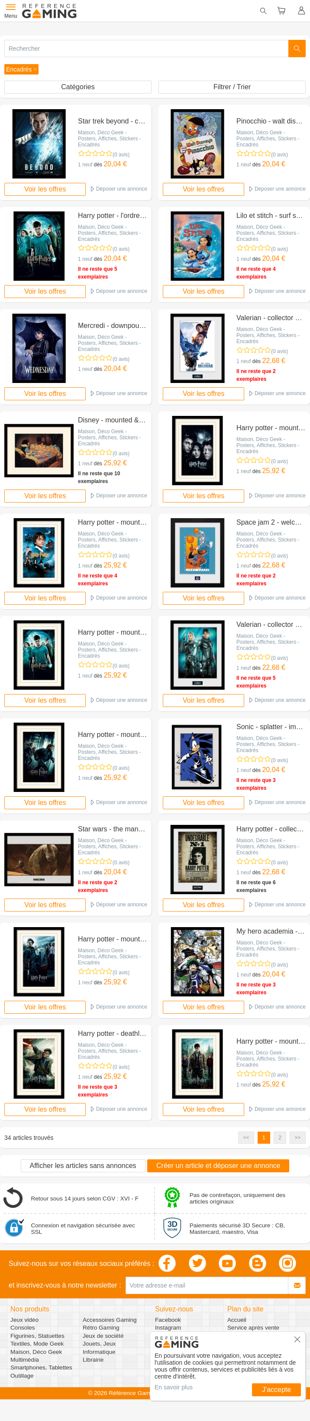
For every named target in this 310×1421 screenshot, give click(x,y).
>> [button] (297, 1138)
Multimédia (24, 1359)
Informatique (99, 1352)
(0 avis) (121, 155)
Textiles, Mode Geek (37, 1343)
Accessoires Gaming (110, 1320)
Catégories (77, 87)
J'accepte (276, 1389)
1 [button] (263, 1138)
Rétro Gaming (101, 1327)
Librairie (93, 1359)
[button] (21, 69)
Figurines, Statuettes (37, 1336)
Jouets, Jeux (99, 1343)
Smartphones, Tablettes (41, 1367)
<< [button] (246, 1138)
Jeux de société (103, 1336)
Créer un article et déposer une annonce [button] (218, 1165)
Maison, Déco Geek (36, 1352)
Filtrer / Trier (232, 87)
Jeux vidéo (24, 1320)
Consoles (22, 1327)
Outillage (22, 1375)
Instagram (168, 1327)
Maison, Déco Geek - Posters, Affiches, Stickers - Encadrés (109, 139)
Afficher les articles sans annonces (83, 1165)
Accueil (236, 1320)
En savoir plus (174, 1387)
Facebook (168, 1320)
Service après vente (253, 1327)
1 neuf (85, 165)
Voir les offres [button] (45, 189)
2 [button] (279, 1138)
